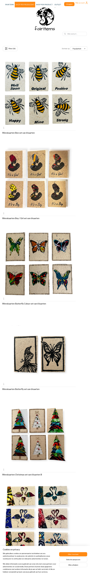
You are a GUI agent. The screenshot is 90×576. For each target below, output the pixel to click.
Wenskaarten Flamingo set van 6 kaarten (65, 208)
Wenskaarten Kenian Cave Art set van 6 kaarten (65, 316)
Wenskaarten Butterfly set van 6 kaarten (66, 154)
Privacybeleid (66, 505)
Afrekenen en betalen (69, 495)
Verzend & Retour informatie (71, 498)
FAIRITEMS (9, 5)
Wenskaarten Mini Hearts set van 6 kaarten (67, 368)
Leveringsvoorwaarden (69, 503)
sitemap (35, 571)
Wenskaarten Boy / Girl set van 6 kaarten (65, 101)
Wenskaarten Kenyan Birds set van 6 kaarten (19, 369)
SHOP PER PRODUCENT (25, 5)
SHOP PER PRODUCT (44, 5)
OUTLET (57, 5)
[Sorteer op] (79, 49)
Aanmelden (37, 503)
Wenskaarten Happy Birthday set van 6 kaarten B (65, 262)
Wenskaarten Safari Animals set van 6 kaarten (19, 423)
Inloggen (69, 4)
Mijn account (81, 2)
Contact (64, 500)
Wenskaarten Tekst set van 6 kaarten (19, 475)
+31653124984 (40, 543)
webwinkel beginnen (47, 571)
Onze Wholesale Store (9, 535)
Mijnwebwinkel (66, 571)
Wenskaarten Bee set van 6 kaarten (18, 101)
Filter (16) (10, 48)
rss (40, 571)
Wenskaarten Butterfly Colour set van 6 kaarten (20, 155)
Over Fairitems (6, 533)
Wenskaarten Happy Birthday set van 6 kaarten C (20, 316)
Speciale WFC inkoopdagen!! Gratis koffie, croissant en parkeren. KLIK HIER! (14, 546)
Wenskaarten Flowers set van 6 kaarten (20, 261)
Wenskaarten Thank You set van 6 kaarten (66, 475)
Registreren (65, 510)
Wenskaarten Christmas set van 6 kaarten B (22, 208)
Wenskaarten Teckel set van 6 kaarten (64, 422)
